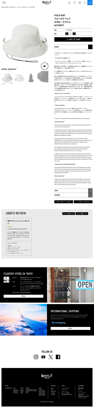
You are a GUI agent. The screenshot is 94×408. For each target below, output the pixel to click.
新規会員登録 (80, 388)
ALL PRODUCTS (8, 388)
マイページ (80, 391)
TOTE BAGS (15, 391)
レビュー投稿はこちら (68, 213)
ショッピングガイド (66, 388)
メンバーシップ (65, 391)
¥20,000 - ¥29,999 (42, 391)
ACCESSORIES (15, 392)
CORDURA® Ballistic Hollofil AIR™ (31, 389)
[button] (4, 40)
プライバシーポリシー (82, 397)
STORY (52, 389)
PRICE (40, 388)
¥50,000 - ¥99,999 (42, 395)
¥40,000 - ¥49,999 (42, 394)
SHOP (6, 7)
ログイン (80, 389)
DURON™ (27, 391)
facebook (58, 357)
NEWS (52, 388)
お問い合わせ (80, 394)
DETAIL (23, 296)
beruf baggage (47, 2)
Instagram (36, 357)
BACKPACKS (15, 389)
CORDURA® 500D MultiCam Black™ (31, 390)
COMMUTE (22, 390)
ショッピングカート (82, 393)
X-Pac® (27, 392)
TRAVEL (21, 391)
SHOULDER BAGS (16, 390)
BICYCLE (21, 389)
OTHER (21, 392)
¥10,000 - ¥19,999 (42, 390)
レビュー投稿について (82, 213)
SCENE (21, 388)
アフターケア (64, 389)
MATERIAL (28, 388)
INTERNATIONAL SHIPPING (67, 394)
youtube (43, 357)
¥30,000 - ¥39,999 (42, 392)
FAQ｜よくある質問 (65, 393)
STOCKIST (53, 394)
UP (66, 33)
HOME (2, 7)
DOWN (74, 33)
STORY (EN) (53, 391)
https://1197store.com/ (25, 292)
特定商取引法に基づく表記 (83, 396)
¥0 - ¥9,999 (41, 389)
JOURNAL (53, 393)
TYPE (14, 388)
